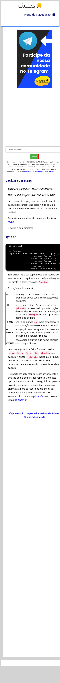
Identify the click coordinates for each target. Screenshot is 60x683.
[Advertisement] (30, 116)
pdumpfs (38, 396)
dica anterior (20, 399)
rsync (11, 221)
